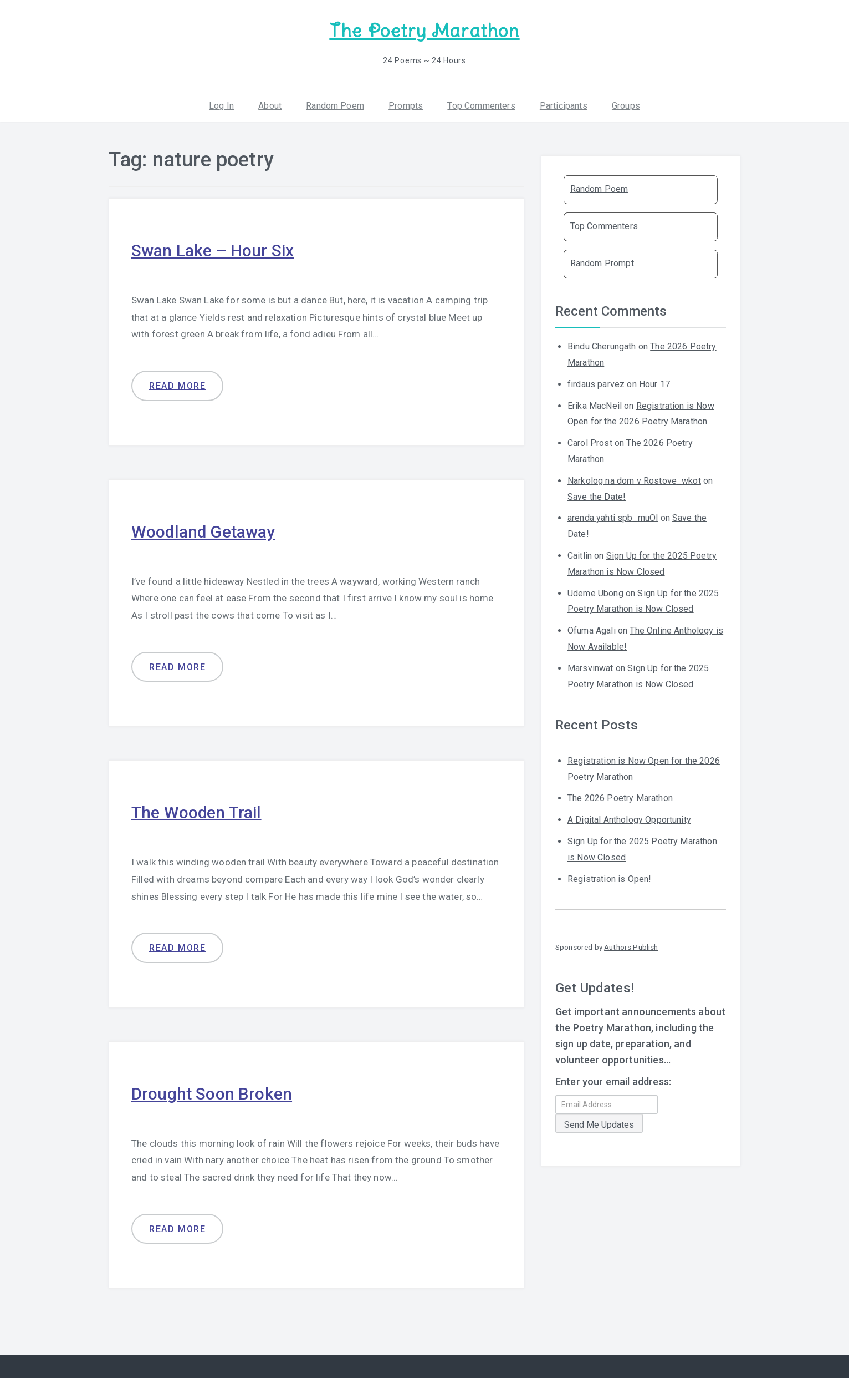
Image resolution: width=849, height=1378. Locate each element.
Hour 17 (654, 383)
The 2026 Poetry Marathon (620, 798)
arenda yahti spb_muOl (612, 518)
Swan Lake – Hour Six (212, 250)
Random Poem (335, 105)
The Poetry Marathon (424, 30)
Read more (177, 386)
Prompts (405, 105)
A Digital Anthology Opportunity (629, 819)
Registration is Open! (609, 878)
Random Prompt (602, 263)
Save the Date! (596, 496)
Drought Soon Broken (212, 1093)
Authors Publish (631, 947)
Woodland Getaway (204, 531)
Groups (626, 105)
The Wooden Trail (196, 812)
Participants (563, 105)
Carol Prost (589, 443)
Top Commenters (481, 105)
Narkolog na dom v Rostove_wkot (634, 480)
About (270, 105)
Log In (221, 105)
